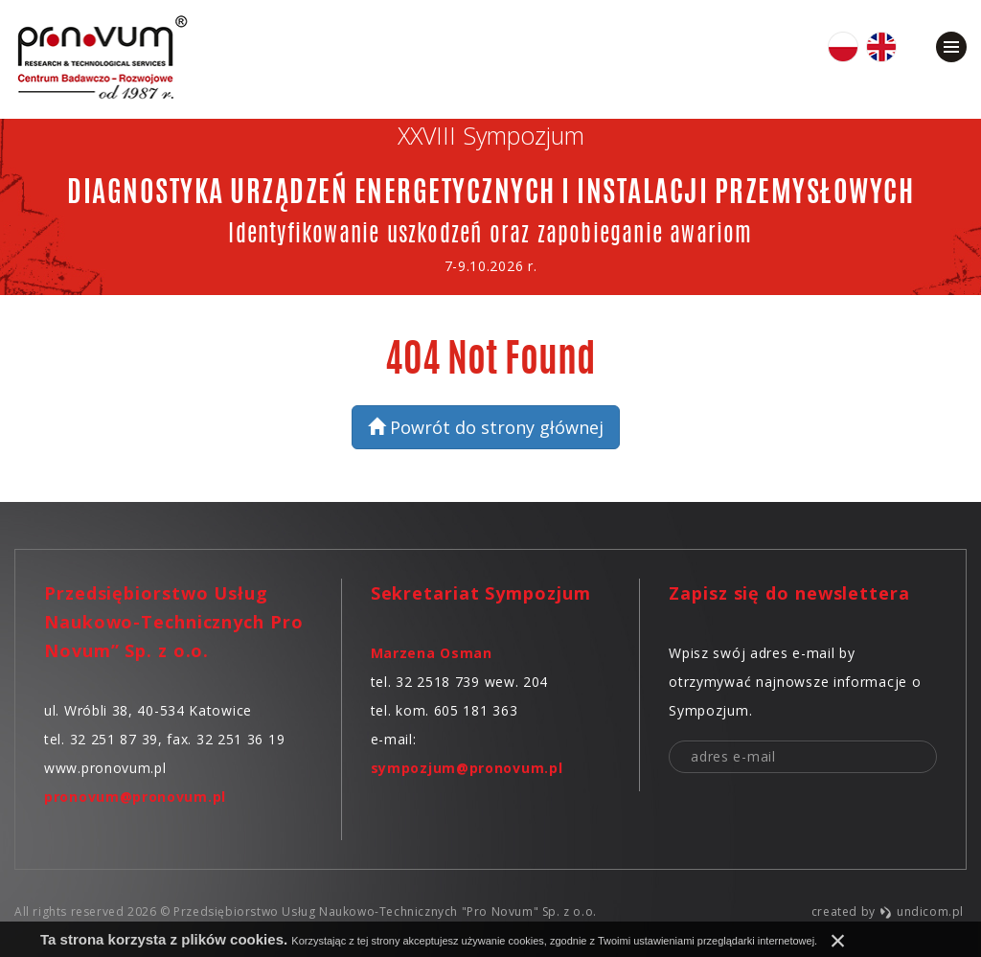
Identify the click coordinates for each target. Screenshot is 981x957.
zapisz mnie (920, 757)
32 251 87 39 (114, 739)
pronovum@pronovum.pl (135, 796)
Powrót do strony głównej (486, 427)
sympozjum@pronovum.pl (467, 768)
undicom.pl (921, 911)
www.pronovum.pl (105, 768)
